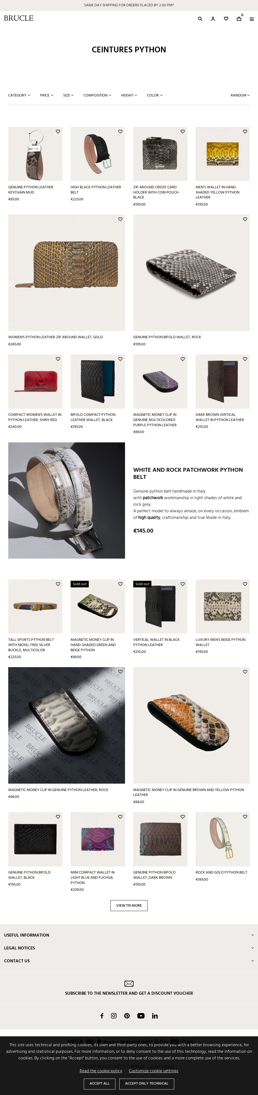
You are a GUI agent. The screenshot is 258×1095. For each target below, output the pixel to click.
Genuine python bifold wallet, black (29, 875)
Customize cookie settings (153, 1071)
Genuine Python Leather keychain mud (30, 190)
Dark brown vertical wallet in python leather (220, 417)
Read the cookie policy (101, 1071)
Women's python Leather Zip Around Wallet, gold (55, 337)
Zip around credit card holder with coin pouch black (156, 192)
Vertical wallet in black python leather (156, 642)
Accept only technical (146, 1083)
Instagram (113, 1016)
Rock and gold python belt (221, 872)
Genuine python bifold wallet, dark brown (154, 875)
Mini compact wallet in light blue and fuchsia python (93, 877)
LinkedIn (155, 1016)
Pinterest (127, 1016)
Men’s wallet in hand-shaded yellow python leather (217, 192)
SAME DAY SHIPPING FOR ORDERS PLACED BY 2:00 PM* (129, 5)
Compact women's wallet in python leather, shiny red (34, 417)
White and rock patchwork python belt (188, 473)
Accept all (100, 1083)
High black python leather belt (96, 190)
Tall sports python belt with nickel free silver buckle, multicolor (31, 645)
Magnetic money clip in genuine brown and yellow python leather (188, 792)
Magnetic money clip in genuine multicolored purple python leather (155, 420)
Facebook (102, 1016)
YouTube (141, 1016)
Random (239, 95)
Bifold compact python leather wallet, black (93, 417)
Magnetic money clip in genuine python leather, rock (58, 790)
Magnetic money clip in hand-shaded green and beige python (93, 645)
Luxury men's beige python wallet (220, 642)
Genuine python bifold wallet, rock (167, 337)
